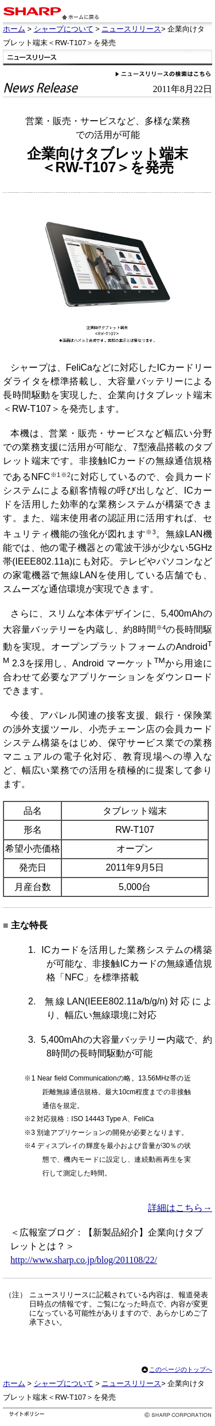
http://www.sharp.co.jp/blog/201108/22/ (83, 1260)
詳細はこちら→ (180, 1208)
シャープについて (63, 29)
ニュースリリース (131, 29)
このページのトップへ (180, 1369)
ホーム (14, 29)
